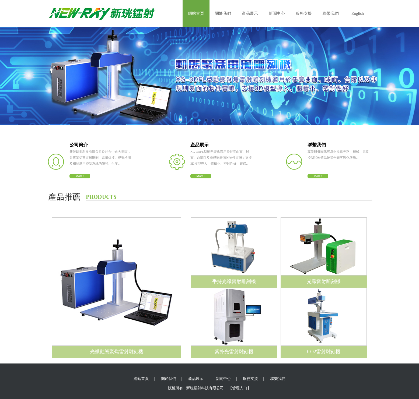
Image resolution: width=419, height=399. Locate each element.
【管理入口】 (239, 388)
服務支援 (304, 13)
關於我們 (223, 13)
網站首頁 (196, 13)
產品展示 (250, 13)
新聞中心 (277, 13)
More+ (79, 176)
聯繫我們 (331, 13)
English (357, 13)
